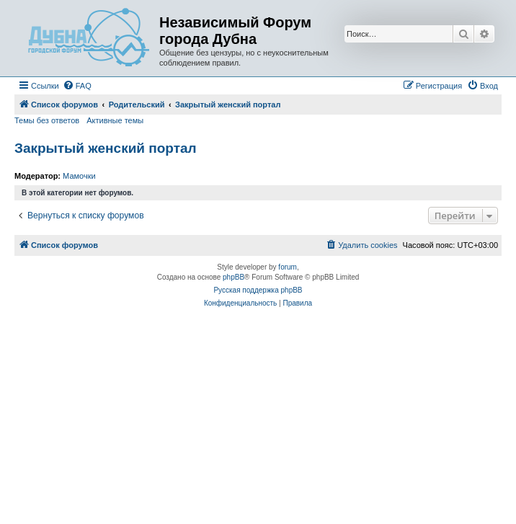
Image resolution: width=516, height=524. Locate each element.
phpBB (233, 277)
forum (287, 267)
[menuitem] (77, 85)
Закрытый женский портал (105, 148)
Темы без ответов (46, 120)
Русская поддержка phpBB (257, 290)
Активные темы (114, 120)
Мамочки (79, 176)
